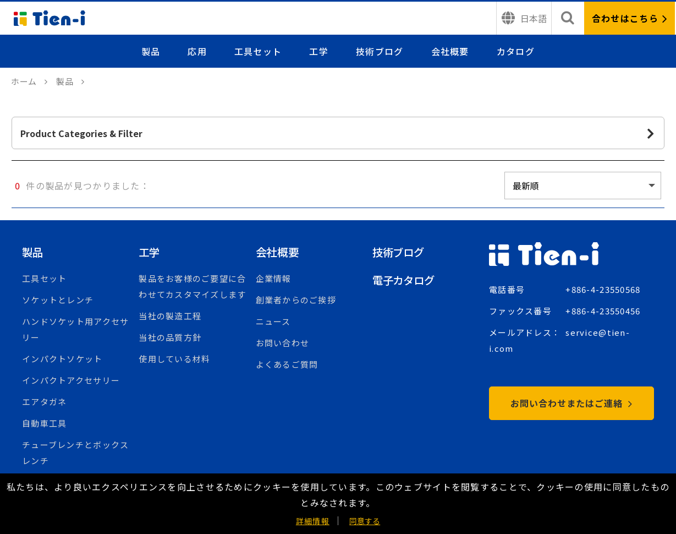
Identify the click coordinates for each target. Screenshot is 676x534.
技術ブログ (379, 51)
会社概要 (450, 51)
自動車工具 (44, 423)
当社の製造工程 (170, 316)
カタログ (516, 51)
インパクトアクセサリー (71, 380)
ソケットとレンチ (58, 300)
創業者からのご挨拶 (296, 300)
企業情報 (274, 278)
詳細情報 (312, 520)
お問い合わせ (283, 342)
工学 (319, 51)
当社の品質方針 (170, 337)
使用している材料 (174, 358)
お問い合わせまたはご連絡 (571, 403)
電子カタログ (405, 280)
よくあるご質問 (287, 364)
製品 (151, 51)
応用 (197, 51)
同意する (364, 520)
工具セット (258, 51)
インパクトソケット (62, 358)
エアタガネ (44, 401)
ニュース (273, 321)
